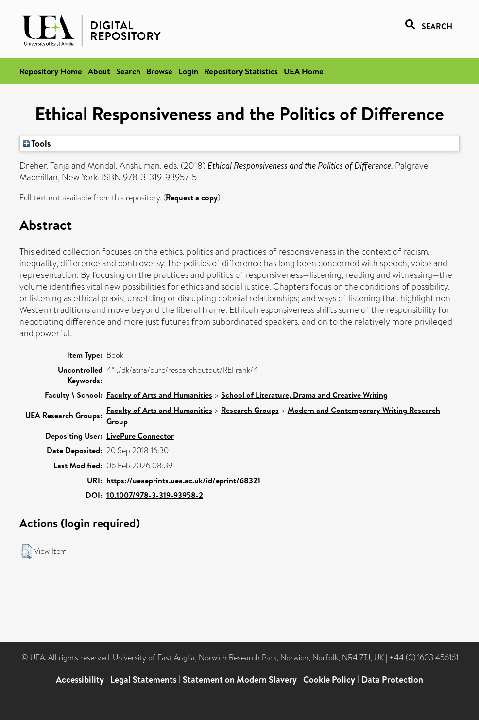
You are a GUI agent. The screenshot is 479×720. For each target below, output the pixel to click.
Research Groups (250, 410)
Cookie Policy (329, 679)
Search (128, 71)
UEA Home (304, 71)
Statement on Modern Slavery (240, 679)
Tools (37, 143)
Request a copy (192, 197)
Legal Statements (143, 679)
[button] (26, 551)
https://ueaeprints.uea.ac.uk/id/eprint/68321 (183, 480)
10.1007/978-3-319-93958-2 (154, 495)
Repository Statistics (241, 71)
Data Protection (392, 679)
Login (188, 71)
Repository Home (50, 71)
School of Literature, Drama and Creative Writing (304, 395)
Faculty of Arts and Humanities (159, 395)
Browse (159, 71)
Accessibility (80, 679)
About (99, 71)
